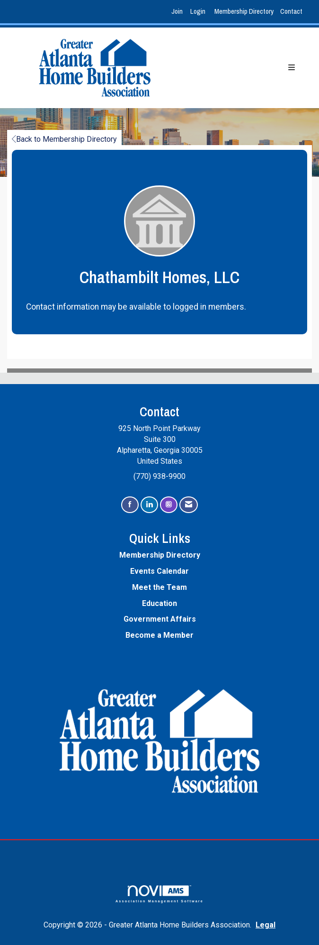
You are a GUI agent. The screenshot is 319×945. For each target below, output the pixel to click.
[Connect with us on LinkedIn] (149, 504)
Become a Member (159, 635)
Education (159, 603)
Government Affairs (160, 619)
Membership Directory (244, 11)
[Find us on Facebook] (130, 504)
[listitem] (178, 11)
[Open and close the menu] (241, 68)
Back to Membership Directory (64, 139)
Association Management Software (159, 894)
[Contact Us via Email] (188, 504)
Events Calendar (159, 571)
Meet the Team (159, 587)
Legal (265, 924)
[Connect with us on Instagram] (168, 504)
